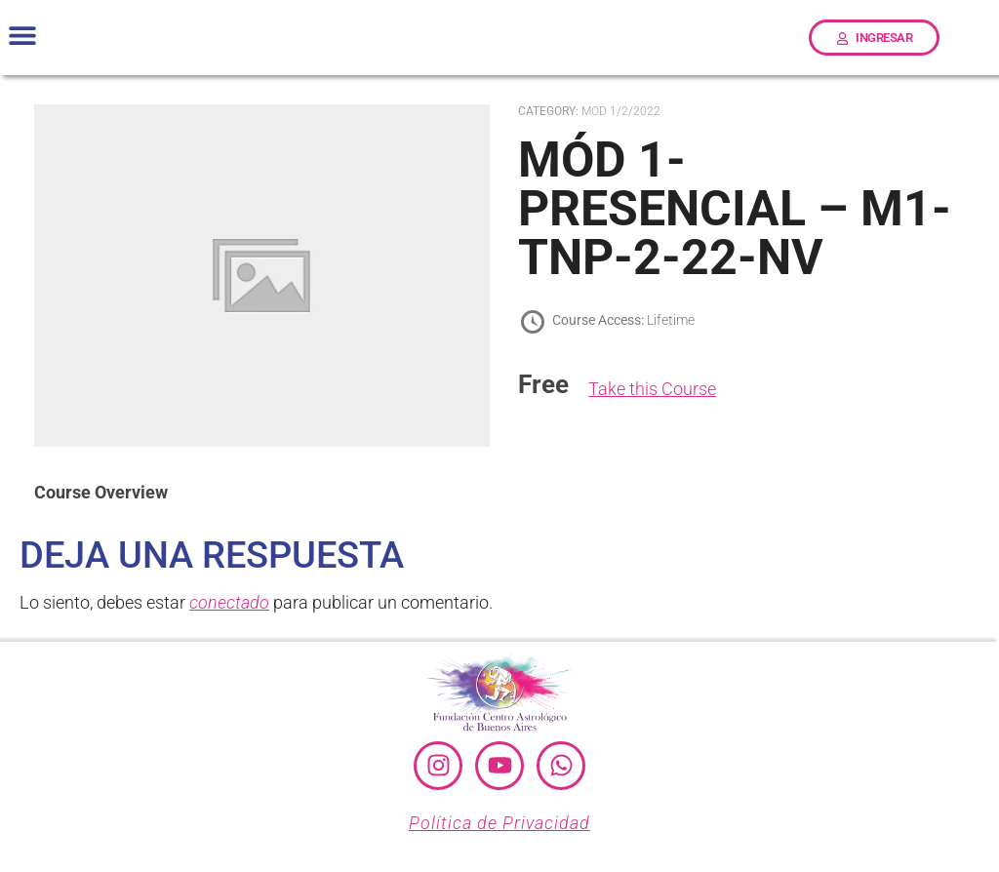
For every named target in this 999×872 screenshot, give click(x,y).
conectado (229, 602)
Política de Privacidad (499, 823)
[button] (22, 36)
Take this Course (652, 388)
